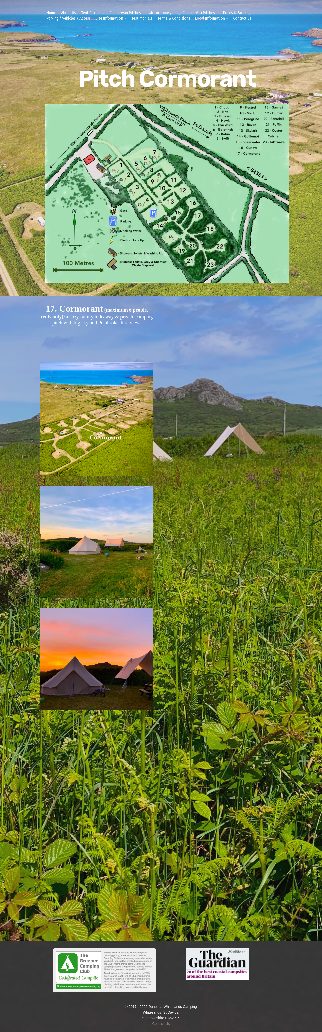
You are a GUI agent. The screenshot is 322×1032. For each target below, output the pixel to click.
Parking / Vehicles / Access (69, 18)
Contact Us (242, 18)
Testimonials (141, 18)
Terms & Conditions (173, 18)
